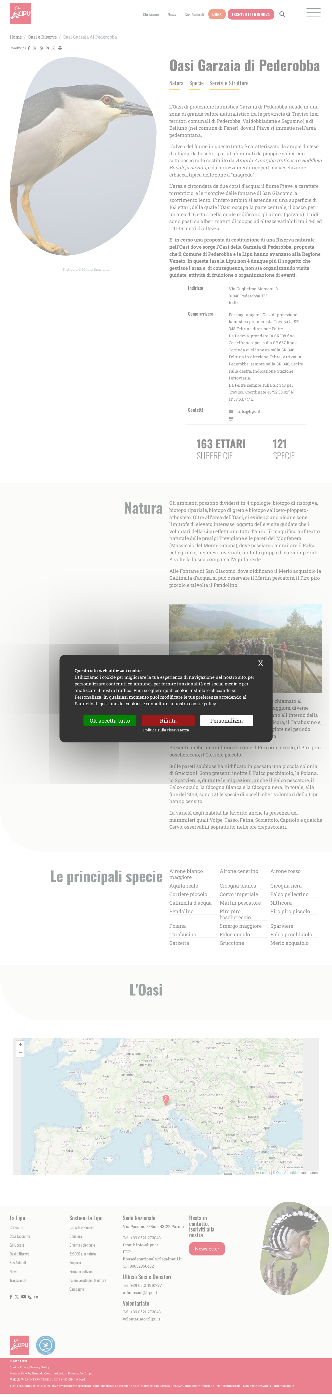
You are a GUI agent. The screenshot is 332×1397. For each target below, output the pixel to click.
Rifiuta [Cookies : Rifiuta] (168, 720)
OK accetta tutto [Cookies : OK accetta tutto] (110, 720)
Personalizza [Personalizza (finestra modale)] (226, 720)
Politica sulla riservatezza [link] (166, 730)
